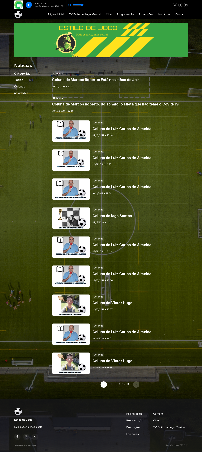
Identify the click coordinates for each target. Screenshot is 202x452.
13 (123, 384)
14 (128, 384)
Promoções (146, 14)
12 (119, 384)
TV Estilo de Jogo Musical (85, 14)
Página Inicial (56, 14)
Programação (125, 14)
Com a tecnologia (177, 445)
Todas (18, 80)
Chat (109, 14)
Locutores (164, 14)
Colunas (19, 86)
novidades (21, 93)
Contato (180, 14)
